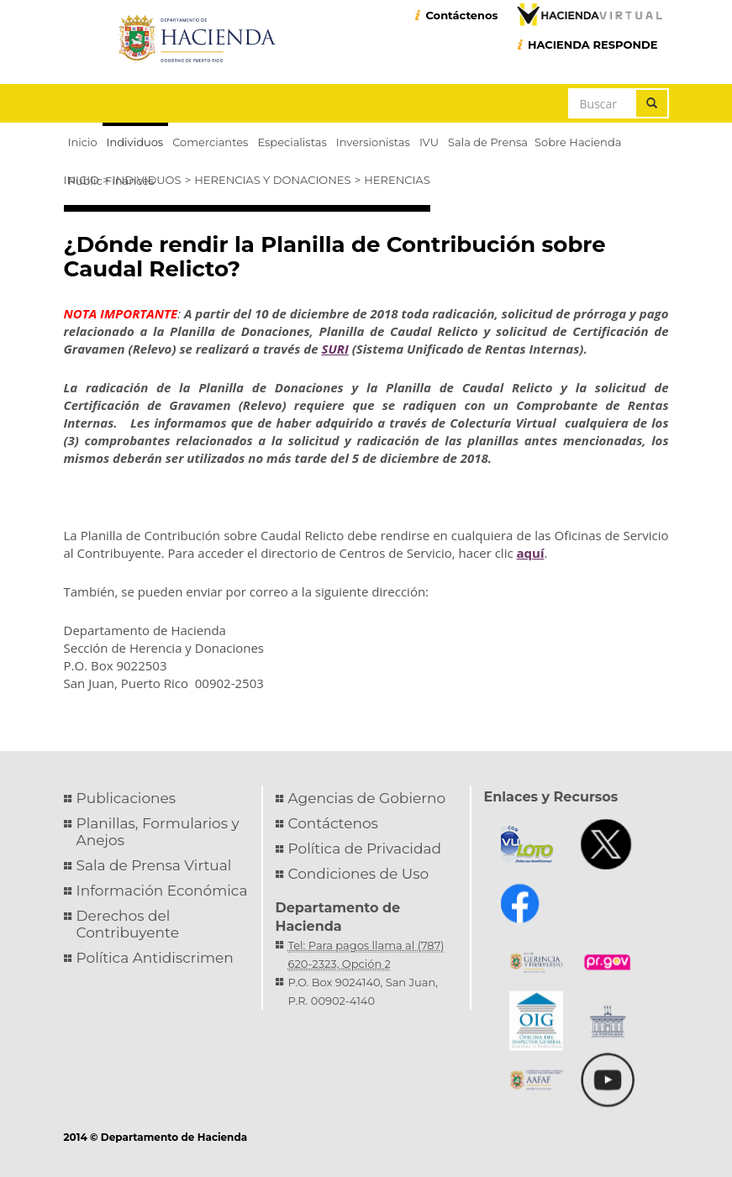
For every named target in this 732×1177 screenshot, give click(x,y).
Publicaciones (126, 798)
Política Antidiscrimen (155, 957)
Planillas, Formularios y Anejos (158, 832)
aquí (531, 552)
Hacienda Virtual (589, 14)
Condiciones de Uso (358, 873)
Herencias (396, 180)
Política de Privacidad (365, 848)
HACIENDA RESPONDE (593, 44)
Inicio (81, 180)
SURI (334, 348)
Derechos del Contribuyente (127, 924)
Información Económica (162, 890)
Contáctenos (461, 15)
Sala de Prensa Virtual (154, 865)
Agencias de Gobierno (367, 798)
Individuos (147, 180)
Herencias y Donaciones (272, 180)
